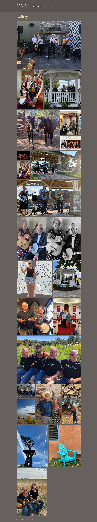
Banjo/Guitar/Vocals (24, 7)
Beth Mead (24, 4)
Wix (36, 519)
